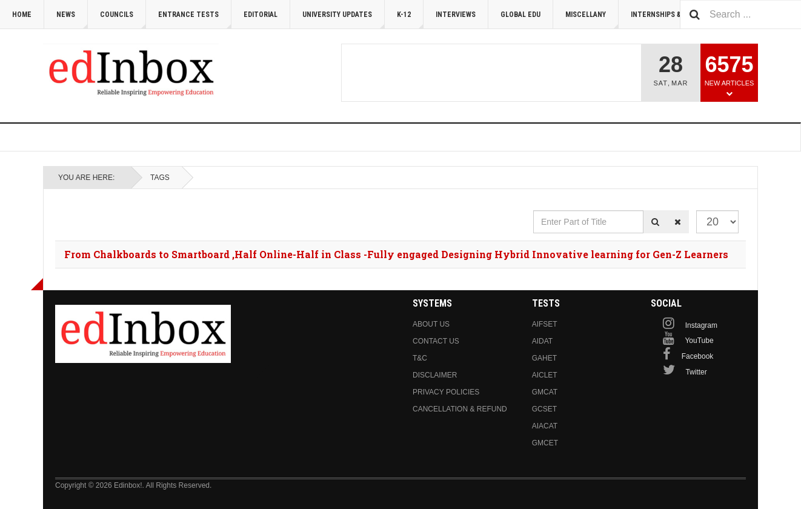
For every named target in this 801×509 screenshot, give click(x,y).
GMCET (545, 443)
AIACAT (544, 426)
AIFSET (544, 324)
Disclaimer (435, 375)
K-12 (410, 19)
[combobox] (740, 14)
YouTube (699, 340)
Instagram (701, 325)
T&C (420, 358)
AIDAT (542, 341)
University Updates (343, 19)
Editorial (261, 14)
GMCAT (544, 392)
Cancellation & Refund (460, 409)
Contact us (436, 341)
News (72, 19)
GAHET (544, 358)
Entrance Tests (194, 19)
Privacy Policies (446, 392)
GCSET (544, 409)
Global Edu (520, 14)
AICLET (544, 375)
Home (22, 14)
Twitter (695, 372)
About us (431, 324)
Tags (160, 177)
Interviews (456, 14)
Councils (123, 19)
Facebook (698, 356)
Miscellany (592, 19)
